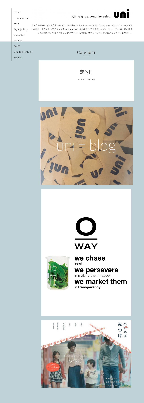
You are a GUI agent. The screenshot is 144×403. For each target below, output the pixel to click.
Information (21, 18)
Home (17, 12)
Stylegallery (21, 29)
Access (18, 40)
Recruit (18, 57)
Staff (17, 46)
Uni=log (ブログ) (23, 51)
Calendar (19, 34)
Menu (17, 23)
